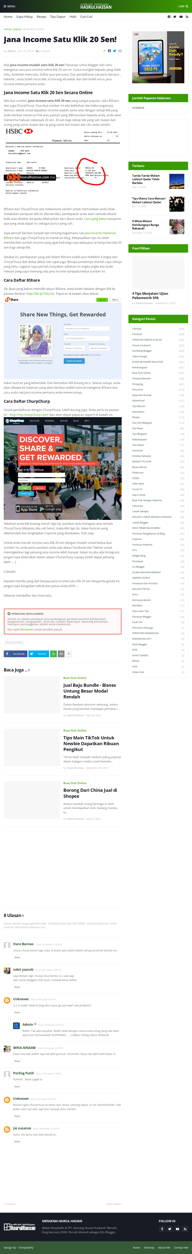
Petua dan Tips (158, 611)
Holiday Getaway (158, 456)
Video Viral (158, 672)
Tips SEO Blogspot (158, 423)
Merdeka (158, 606)
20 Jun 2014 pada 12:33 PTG (46, 1128)
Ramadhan (158, 412)
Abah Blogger (158, 645)
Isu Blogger (158, 567)
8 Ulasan (44, 51)
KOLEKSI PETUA (158, 589)
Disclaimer (26, 629)
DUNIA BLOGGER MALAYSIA (158, 362)
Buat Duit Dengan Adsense (158, 500)
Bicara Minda (158, 467)
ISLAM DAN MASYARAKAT (158, 573)
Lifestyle (158, 329)
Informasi (158, 506)
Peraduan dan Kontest (158, 584)
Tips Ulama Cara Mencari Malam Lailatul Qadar (149, 200)
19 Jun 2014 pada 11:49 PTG (48, 969)
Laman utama (12, 29)
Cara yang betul (95, 219)
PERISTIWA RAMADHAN (158, 633)
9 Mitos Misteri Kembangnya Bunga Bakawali (145, 224)
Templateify (26, 1247)
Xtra (158, 550)
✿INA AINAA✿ (24, 1047)
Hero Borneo (23, 944)
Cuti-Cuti (86, 17)
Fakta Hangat (158, 357)
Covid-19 (158, 489)
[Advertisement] (63, 867)
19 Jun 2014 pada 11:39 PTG (48, 944)
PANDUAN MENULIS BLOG (158, 340)
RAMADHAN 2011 (158, 639)
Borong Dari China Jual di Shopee (90, 793)
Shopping (158, 384)
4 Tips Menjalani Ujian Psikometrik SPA (150, 295)
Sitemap (149, 1247)
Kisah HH (158, 622)
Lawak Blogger (158, 523)
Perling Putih (23, 1073)
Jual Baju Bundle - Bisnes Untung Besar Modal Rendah (89, 691)
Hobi (73, 17)
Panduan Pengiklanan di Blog (158, 534)
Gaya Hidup (24, 17)
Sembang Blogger (158, 351)
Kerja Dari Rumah (158, 395)
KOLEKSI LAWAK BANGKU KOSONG (158, 517)
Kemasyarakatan (158, 600)
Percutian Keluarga (158, 628)
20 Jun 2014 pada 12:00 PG (43, 999)
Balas (17, 957)
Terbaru (11, 1204)
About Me (164, 1247)
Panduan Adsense (158, 545)
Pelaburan (158, 473)
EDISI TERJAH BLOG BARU (158, 528)
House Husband (158, 346)
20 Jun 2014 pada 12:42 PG (43, 1099)
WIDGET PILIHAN (158, 462)
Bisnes (158, 661)
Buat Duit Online (33, 29)
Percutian (158, 390)
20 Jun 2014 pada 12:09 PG (48, 1073)
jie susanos (22, 1128)
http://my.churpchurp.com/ (29, 415)
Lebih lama (113, 1204)
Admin (27, 1024)
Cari (181, 6)
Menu (11, 6)
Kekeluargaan (158, 368)
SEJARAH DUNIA (158, 578)
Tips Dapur (58, 17)
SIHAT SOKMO (158, 656)
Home (8, 17)
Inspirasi (158, 539)
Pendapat (158, 561)
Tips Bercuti (158, 406)
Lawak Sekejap (158, 512)
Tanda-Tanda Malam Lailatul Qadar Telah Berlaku (146, 179)
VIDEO (158, 478)
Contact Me (181, 1247)
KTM (158, 650)
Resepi (41, 17)
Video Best (158, 484)
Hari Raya (158, 428)
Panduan (158, 334)
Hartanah (158, 451)
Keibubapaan (158, 440)
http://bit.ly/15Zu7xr (40, 294)
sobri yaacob (23, 969)
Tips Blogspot (158, 434)
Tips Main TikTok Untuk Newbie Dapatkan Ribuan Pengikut (91, 743)
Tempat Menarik (158, 379)
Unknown (21, 999)
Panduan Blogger (158, 617)
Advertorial (158, 401)
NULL (158, 595)
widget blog (158, 556)
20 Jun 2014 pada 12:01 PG (50, 1024)
